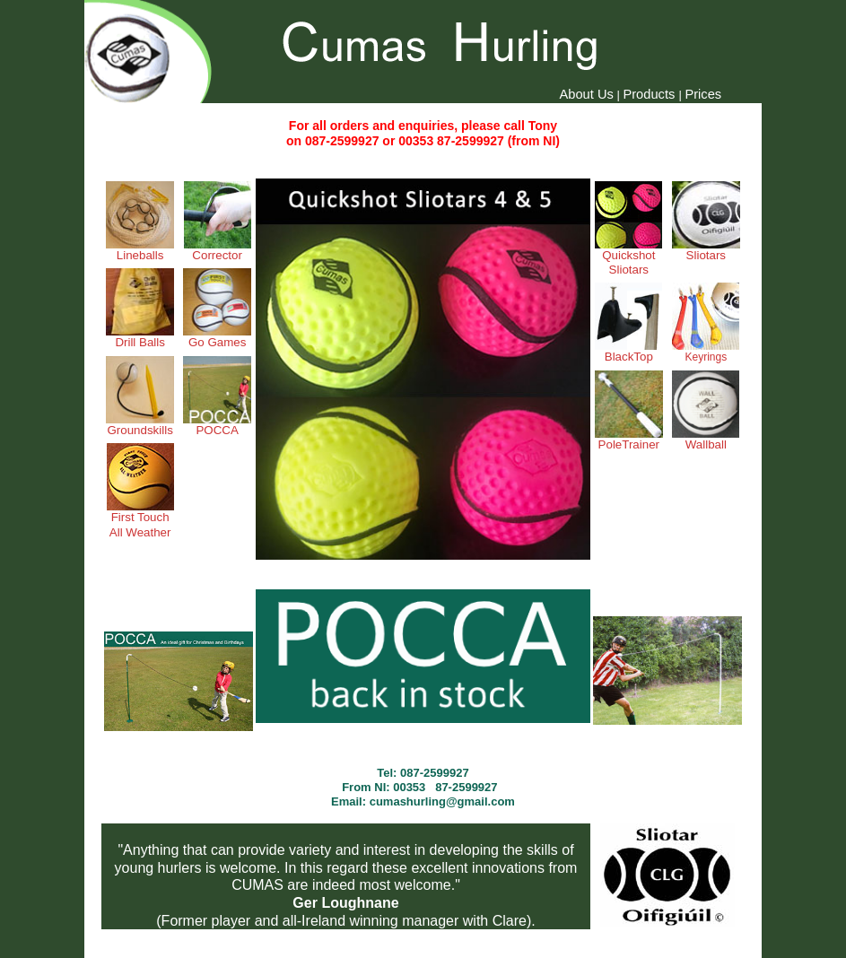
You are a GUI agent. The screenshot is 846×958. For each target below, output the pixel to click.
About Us (587, 94)
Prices (703, 94)
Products (650, 94)
